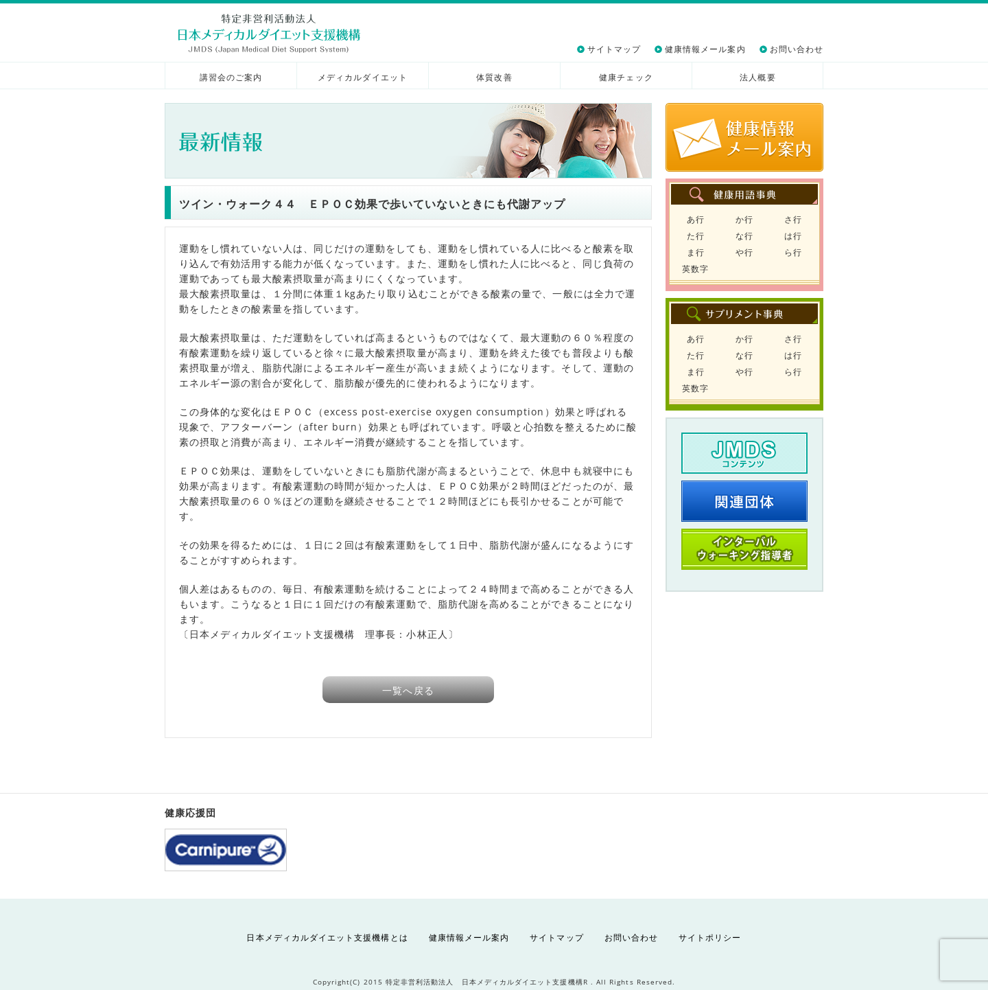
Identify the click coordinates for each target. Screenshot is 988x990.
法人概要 (757, 77)
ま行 (696, 252)
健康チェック (625, 77)
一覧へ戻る (408, 690)
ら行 (793, 252)
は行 (793, 236)
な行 (744, 236)
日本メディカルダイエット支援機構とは (327, 937)
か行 (744, 219)
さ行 (793, 219)
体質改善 (494, 77)
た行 (696, 236)
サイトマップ (614, 49)
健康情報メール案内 (705, 49)
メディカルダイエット (363, 77)
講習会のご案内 (231, 77)
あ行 (696, 219)
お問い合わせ (796, 49)
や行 (744, 252)
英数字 (695, 269)
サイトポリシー (710, 937)
